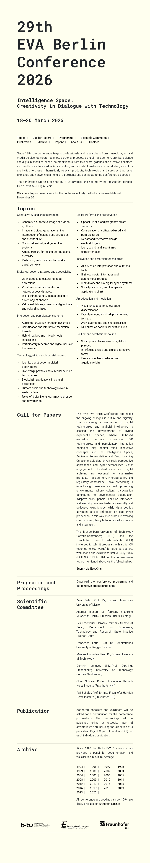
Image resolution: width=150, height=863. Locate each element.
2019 (121, 788)
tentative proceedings (94, 586)
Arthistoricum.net (109, 803)
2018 (107, 788)
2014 (107, 784)
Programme (66, 138)
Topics (21, 138)
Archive (43, 142)
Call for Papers (42, 138)
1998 (121, 767)
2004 (79, 775)
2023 (79, 792)
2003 (121, 771)
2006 (107, 775)
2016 (79, 788)
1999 (79, 771)
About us (76, 142)
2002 (107, 771)
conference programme (112, 581)
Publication (24, 142)
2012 (79, 784)
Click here (23, 193)
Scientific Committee (94, 138)
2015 (121, 784)
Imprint (59, 142)
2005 (93, 775)
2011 (121, 779)
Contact (94, 142)
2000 (93, 771)
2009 (93, 779)
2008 (79, 779)
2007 (121, 775)
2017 (93, 788)
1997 (107, 767)
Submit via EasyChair (89, 568)
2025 (93, 792)
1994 (79, 767)
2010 (107, 779)
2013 (93, 784)
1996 (93, 767)
